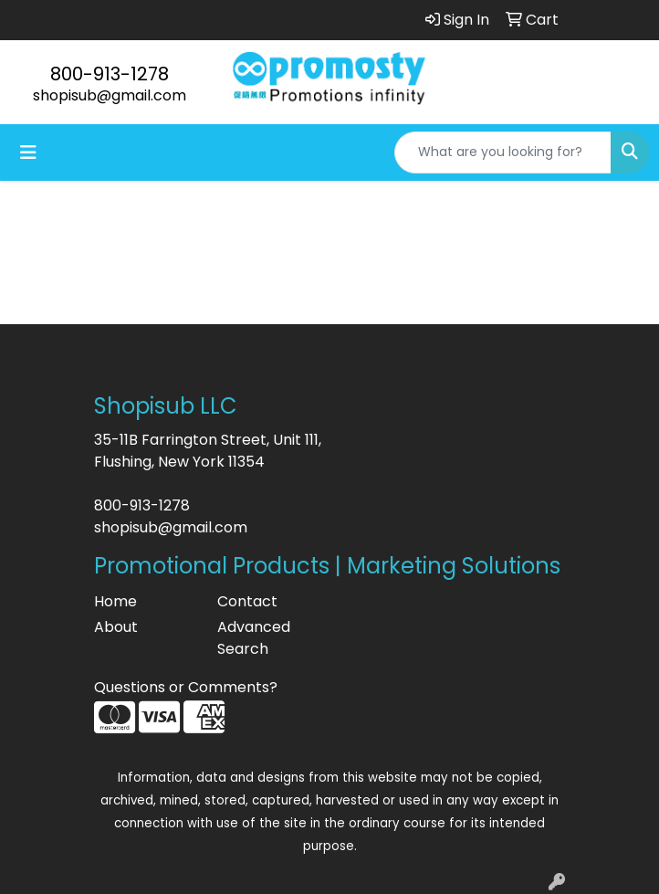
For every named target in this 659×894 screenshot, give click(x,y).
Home (115, 601)
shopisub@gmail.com (109, 95)
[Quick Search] (503, 152)
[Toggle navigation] (28, 152)
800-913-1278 (109, 74)
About (116, 626)
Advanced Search (253, 637)
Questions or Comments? (185, 687)
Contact (247, 601)
